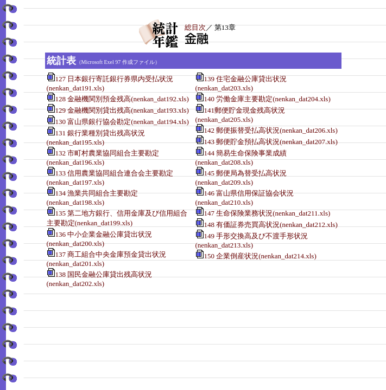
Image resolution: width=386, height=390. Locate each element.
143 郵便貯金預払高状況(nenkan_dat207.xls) (271, 142)
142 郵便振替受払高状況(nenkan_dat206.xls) (271, 130)
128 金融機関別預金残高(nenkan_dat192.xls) (122, 99)
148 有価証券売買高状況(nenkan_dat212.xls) (271, 224)
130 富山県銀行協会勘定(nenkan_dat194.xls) (122, 122)
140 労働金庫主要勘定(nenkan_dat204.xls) (267, 99)
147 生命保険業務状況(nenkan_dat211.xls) (267, 213)
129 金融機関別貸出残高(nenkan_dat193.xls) (122, 110)
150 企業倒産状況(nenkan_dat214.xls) (260, 256)
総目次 (195, 27)
